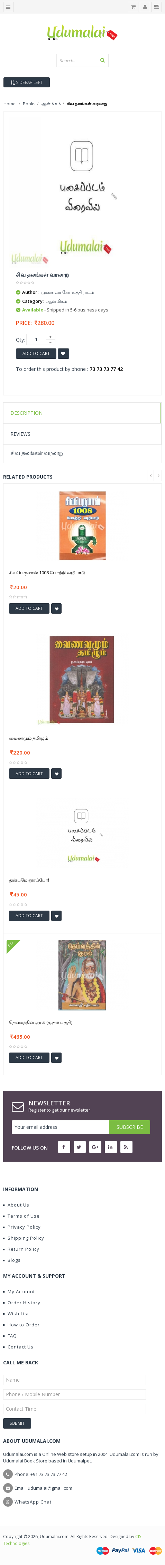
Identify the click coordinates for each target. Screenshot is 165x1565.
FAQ (10, 1336)
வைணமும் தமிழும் (28, 738)
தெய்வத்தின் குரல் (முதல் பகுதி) (40, 1022)
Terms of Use (21, 1216)
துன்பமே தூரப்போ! (29, 880)
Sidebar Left (27, 82)
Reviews (20, 434)
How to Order (21, 1325)
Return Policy (21, 1249)
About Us (16, 1205)
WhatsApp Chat (33, 1502)
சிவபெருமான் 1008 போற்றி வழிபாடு (47, 572)
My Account (19, 1291)
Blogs (12, 1260)
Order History (21, 1302)
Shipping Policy (23, 1238)
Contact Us (18, 1347)
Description (26, 413)
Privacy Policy (22, 1227)
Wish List (16, 1313)
